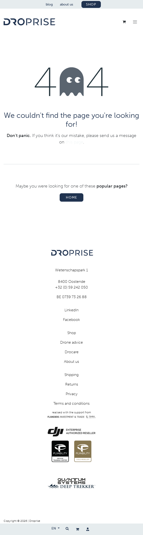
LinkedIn (71, 310)
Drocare (72, 352)
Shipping (71, 374)
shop (91, 4)
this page (74, 142)
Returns (71, 384)
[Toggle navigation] (135, 21)
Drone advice (71, 342)
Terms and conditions (71, 403)
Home (71, 197)
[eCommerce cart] (77, 529)
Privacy (72, 394)
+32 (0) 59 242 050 (71, 287)
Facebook (71, 319)
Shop (71, 332)
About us (71, 361)
